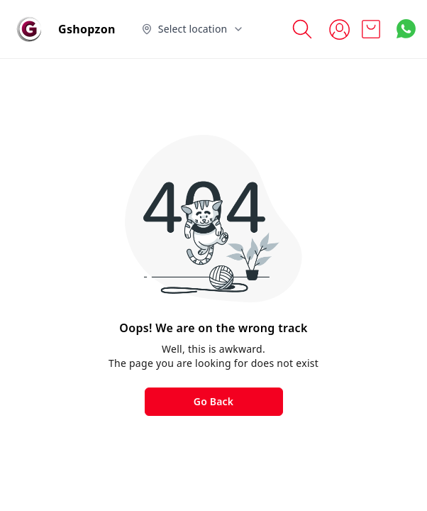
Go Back (213, 401)
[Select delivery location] (193, 29)
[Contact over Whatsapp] (406, 28)
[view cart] (371, 29)
